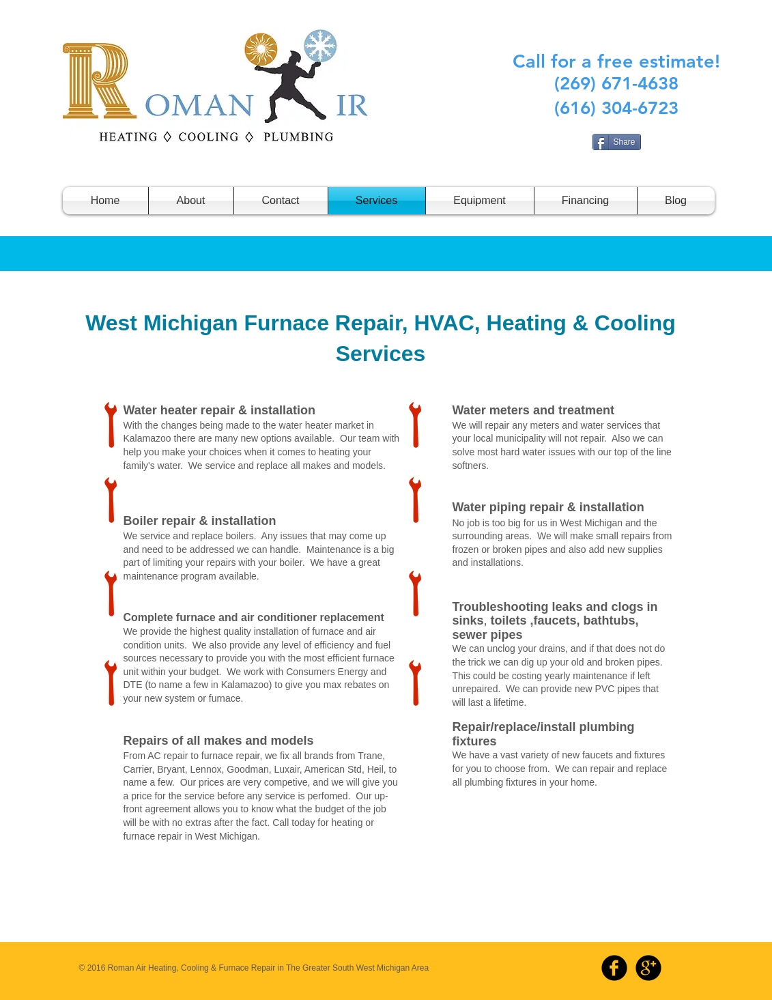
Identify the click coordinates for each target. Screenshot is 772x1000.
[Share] (616, 142)
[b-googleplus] (648, 968)
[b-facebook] (614, 968)
